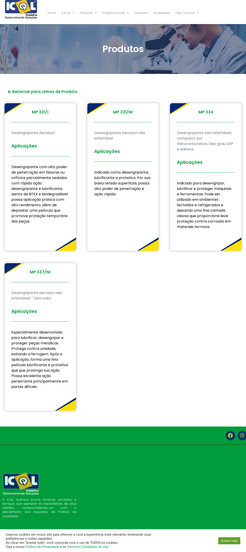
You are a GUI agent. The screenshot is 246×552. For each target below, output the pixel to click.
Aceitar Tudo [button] (229, 540)
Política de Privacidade (42, 547)
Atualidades (161, 13)
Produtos (88, 13)
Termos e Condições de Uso (88, 547)
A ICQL (67, 13)
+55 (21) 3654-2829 (224, 9)
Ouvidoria (141, 13)
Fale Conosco (187, 13)
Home (52, 13)
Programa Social (115, 13)
